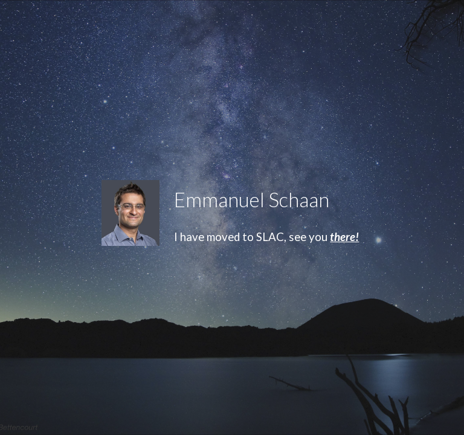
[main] (299, 199)
